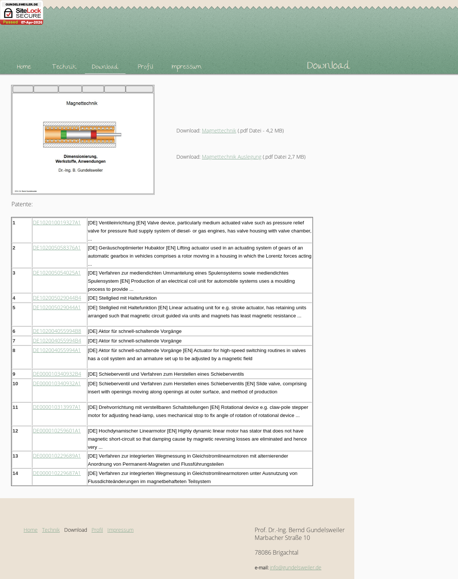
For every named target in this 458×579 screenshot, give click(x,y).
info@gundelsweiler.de (295, 567)
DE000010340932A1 (57, 383)
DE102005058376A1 (57, 247)
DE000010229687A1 (57, 472)
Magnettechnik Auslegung (231, 156)
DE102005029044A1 (57, 307)
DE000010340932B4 (57, 373)
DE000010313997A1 (57, 406)
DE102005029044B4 (57, 297)
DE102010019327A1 (57, 222)
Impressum (120, 529)
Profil (97, 529)
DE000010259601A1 (57, 430)
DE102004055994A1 (57, 350)
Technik (51, 529)
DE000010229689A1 (57, 455)
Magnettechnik (219, 130)
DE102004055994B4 (57, 340)
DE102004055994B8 (57, 330)
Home (31, 529)
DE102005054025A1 (57, 272)
